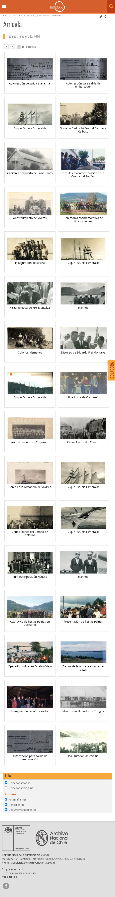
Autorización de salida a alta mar (30, 83)
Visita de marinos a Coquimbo (30, 442)
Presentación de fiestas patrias (83, 621)
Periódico (16, 805)
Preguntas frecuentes (13, 869)
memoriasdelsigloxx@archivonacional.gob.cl (28, 862)
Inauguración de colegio (83, 756)
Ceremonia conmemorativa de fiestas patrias (83, 219)
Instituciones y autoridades (35, 15)
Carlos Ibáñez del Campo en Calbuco (30, 533)
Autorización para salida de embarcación (83, 84)
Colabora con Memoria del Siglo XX (110, 370)
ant (6, 47)
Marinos (83, 307)
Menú (4, 7)
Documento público (22, 810)
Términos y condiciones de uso (19, 872)
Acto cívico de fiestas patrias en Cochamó (30, 623)
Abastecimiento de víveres (30, 218)
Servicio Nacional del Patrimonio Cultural (26, 855)
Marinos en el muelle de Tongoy (83, 711)
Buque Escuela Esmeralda (30, 128)
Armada (57, 15)
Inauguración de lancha (30, 263)
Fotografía (17, 799)
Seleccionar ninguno (21, 788)
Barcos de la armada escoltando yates (83, 667)
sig (12, 47)
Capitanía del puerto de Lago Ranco (30, 173)
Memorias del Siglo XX (57, 6)
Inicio (6, 15)
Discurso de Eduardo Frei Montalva (83, 352)
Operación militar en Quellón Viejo (30, 666)
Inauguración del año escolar (29, 711)
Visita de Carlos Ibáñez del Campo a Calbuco (83, 129)
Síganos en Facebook (6, 886)
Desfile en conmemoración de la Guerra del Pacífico (83, 174)
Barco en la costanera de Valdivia (30, 487)
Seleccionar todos (19, 783)
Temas (14, 15)
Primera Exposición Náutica (30, 577)
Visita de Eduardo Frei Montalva (30, 307)
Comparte (105, 17)
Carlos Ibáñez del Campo (83, 442)
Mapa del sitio (9, 876)
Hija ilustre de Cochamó (83, 397)
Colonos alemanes (30, 352)
